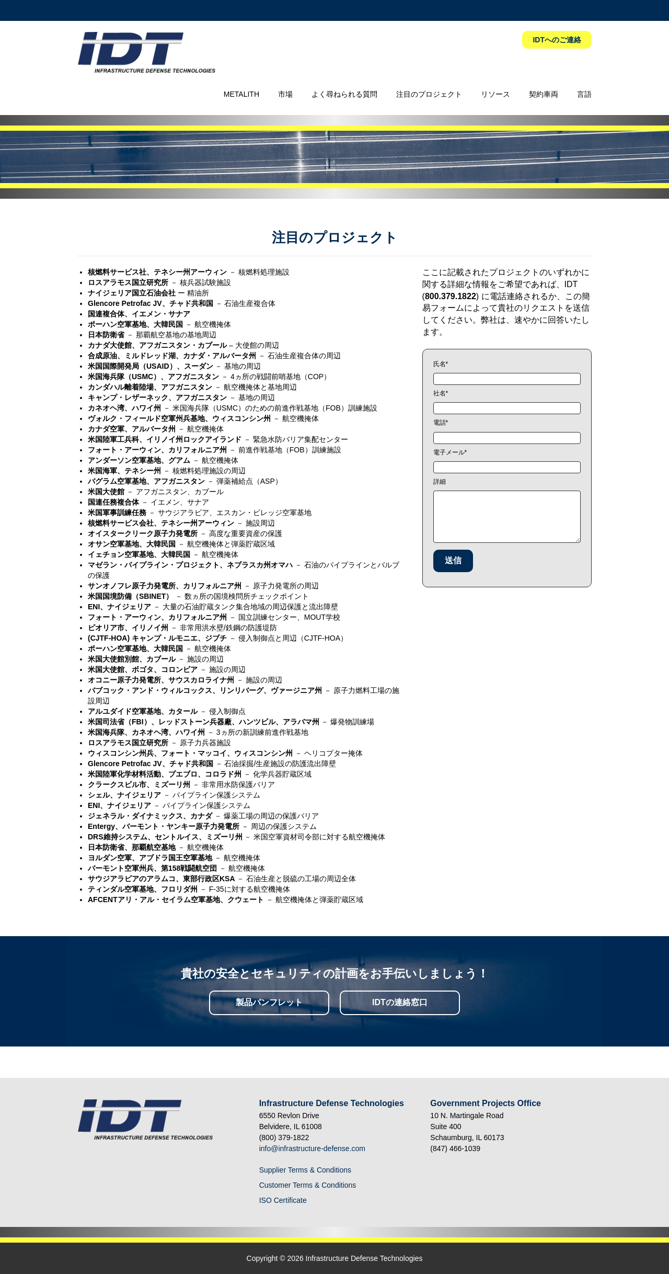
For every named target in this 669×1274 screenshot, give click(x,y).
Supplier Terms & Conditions (305, 1170)
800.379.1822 (450, 296)
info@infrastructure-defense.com (312, 1148)
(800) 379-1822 (284, 1137)
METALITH (241, 94)
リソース (495, 94)
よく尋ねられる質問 (344, 94)
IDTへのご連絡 (557, 40)
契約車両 (543, 94)
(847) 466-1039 (455, 1148)
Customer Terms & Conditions (307, 1185)
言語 (584, 94)
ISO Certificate (283, 1200)
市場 (285, 94)
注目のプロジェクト (429, 94)
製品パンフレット (269, 1002)
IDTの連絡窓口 (400, 1002)
